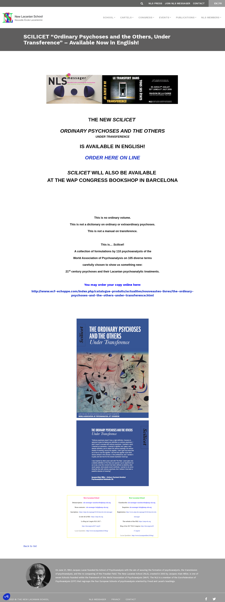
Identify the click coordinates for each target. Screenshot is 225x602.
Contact (199, 3)
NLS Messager (97, 599)
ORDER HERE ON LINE (112, 157)
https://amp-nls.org (97, 517)
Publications (185, 17)
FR (220, 3)
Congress (145, 17)
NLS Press (155, 3)
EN (216, 3)
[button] (6, 596)
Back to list (30, 546)
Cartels (126, 17)
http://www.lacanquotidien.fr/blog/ (97, 531)
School (108, 17)
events (164, 17)
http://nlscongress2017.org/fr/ (91, 526)
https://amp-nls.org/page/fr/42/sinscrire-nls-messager (95, 512)
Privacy (115, 599)
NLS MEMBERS (210, 17)
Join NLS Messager (177, 3)
